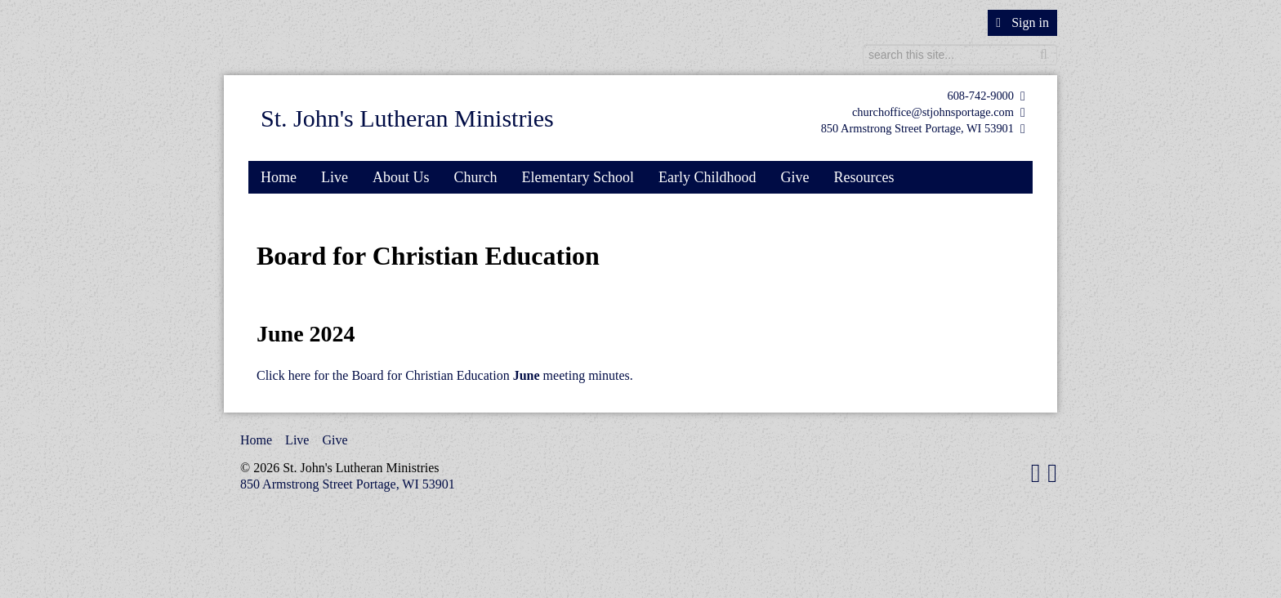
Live (334, 177)
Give (794, 177)
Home (279, 177)
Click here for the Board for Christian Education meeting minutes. (445, 375)
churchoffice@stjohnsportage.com (933, 111)
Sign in (1022, 22)
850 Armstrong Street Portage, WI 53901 (917, 128)
